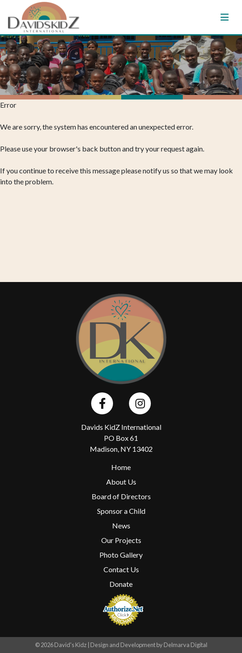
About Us (121, 481)
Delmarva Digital (185, 644)
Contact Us (121, 569)
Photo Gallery (121, 554)
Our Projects (121, 540)
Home (121, 467)
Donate (121, 584)
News (121, 525)
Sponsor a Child (121, 511)
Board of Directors (121, 496)
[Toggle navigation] (225, 17)
